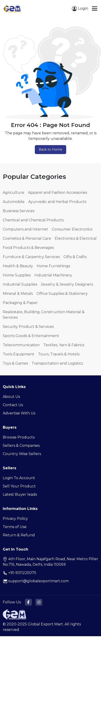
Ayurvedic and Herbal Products (57, 202)
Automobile (14, 202)
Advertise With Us (19, 413)
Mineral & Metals (18, 293)
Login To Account (19, 478)
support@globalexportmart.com (36, 581)
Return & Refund (19, 535)
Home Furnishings (53, 266)
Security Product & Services (28, 326)
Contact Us (13, 405)
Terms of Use (15, 527)
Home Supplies (17, 275)
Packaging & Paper (20, 303)
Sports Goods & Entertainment (31, 336)
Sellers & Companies (21, 445)
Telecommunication (21, 345)
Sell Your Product (19, 486)
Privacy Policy (15, 518)
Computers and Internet (25, 229)
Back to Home (50, 149)
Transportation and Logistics (57, 363)
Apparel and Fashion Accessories (57, 192)
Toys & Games (15, 363)
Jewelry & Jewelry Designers (67, 284)
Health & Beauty (18, 266)
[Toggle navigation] (94, 8)
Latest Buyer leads (20, 494)
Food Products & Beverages (28, 247)
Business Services (18, 211)
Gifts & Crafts (75, 257)
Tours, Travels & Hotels (58, 354)
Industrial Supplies (20, 284)
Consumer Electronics (72, 229)
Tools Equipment (18, 354)
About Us (11, 396)
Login (80, 8)
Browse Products (19, 437)
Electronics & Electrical (76, 238)
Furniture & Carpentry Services (31, 257)
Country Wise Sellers (22, 454)
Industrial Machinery (53, 275)
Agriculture (13, 192)
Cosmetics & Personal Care (27, 238)
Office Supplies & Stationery (62, 293)
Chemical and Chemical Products (33, 220)
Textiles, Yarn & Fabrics (63, 345)
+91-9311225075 (19, 573)
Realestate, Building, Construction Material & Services (44, 315)
